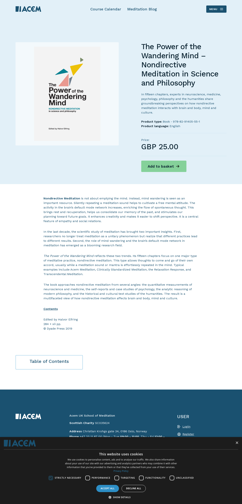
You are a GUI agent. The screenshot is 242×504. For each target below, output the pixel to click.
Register (188, 434)
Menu (216, 9)
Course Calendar (105, 9)
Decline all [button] (133, 488)
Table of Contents (49, 361)
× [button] (236, 443)
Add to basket (161, 166)
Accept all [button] (108, 488)
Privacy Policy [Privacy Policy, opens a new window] (120, 471)
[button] (121, 497)
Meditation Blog (142, 9)
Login (186, 426)
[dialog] (121, 470)
